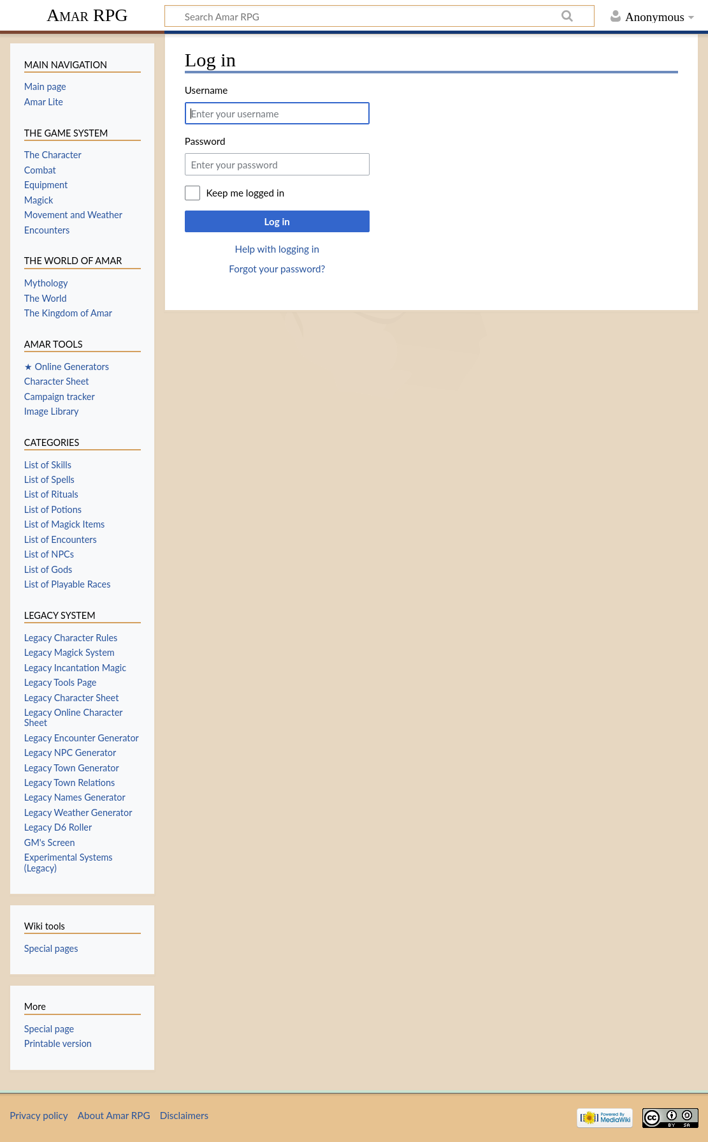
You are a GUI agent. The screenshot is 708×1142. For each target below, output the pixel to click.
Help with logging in (277, 249)
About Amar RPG (114, 1115)
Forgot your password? (277, 268)
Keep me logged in (245, 192)
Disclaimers (184, 1115)
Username (206, 90)
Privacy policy (39, 1115)
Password (205, 141)
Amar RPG (87, 15)
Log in (277, 221)
